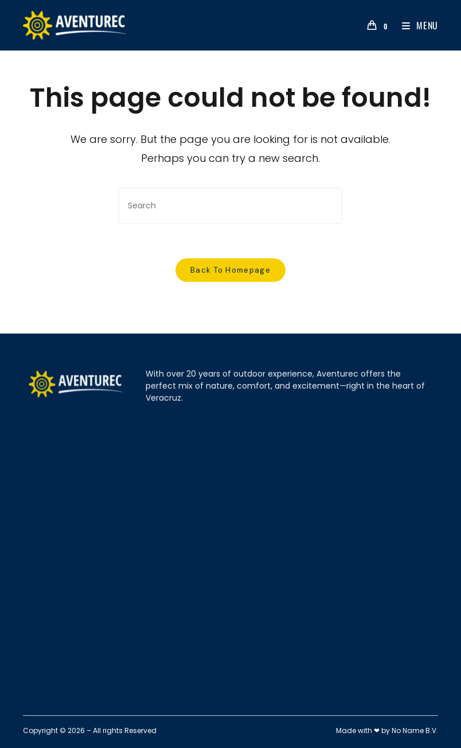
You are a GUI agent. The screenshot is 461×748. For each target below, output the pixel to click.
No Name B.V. (415, 730)
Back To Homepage (230, 270)
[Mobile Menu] (415, 25)
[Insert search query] (230, 206)
